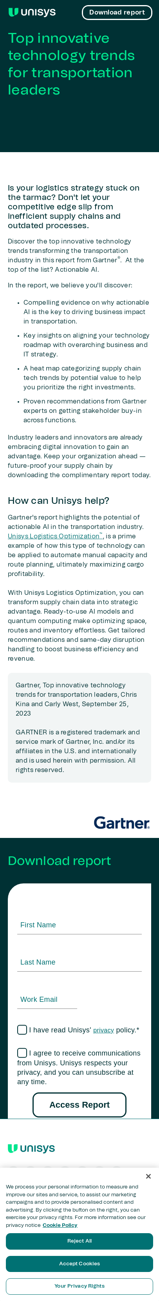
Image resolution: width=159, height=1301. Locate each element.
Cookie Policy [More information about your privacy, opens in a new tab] (60, 1225)
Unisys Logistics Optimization (55, 536)
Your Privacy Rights (79, 1286)
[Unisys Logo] (32, 12)
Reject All (79, 1241)
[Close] (148, 1176)
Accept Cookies (79, 1263)
